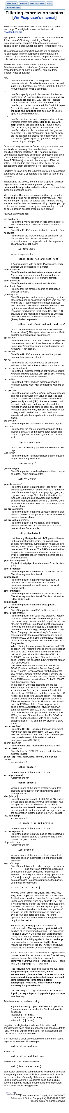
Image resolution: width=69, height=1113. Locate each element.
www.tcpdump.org (13, 32)
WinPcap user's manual (34, 17)
